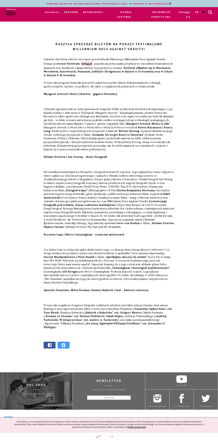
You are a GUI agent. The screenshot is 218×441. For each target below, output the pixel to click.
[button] (109, 437)
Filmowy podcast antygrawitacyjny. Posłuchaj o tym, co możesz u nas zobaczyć (109, 3)
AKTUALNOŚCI (93, 12)
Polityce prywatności (136, 427)
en (197, 12)
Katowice (52, 12)
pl (204, 12)
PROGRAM (71, 12)
